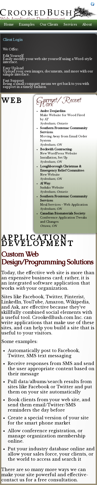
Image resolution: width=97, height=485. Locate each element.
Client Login (13, 40)
